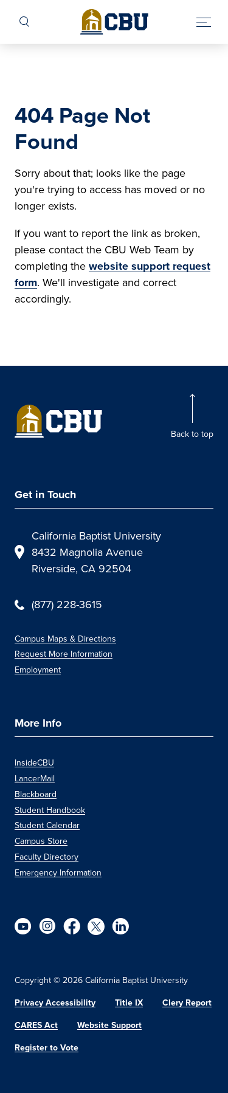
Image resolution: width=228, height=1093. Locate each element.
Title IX (129, 1002)
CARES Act (36, 1025)
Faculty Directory (46, 857)
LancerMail (35, 778)
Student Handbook (50, 810)
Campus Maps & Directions (65, 638)
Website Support (109, 1025)
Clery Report (187, 1002)
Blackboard (36, 794)
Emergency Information (58, 872)
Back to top (192, 434)
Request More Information (63, 654)
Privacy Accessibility (55, 1002)
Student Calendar (47, 825)
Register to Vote (46, 1047)
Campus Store (41, 841)
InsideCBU (34, 762)
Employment (38, 669)
